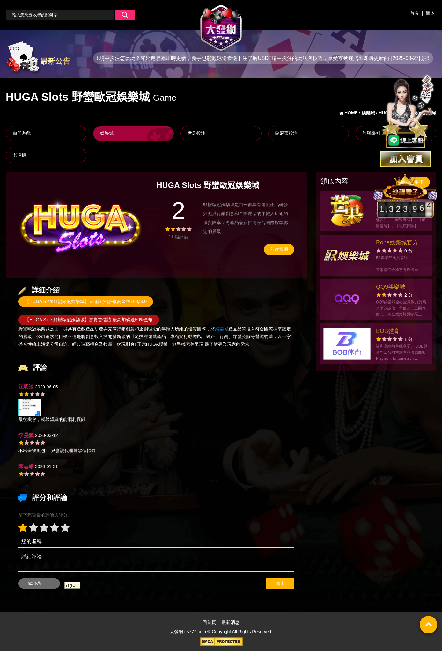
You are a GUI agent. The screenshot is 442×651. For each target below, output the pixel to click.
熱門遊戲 (22, 133)
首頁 (414, 13)
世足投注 (196, 133)
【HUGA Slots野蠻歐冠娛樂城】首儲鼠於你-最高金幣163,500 (86, 301)
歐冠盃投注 (286, 133)
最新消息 (230, 622)
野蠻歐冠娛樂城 (34, 328)
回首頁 (209, 622)
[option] (80, 224)
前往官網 (279, 249)
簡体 (430, 13)
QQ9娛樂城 (390, 287)
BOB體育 (388, 331)
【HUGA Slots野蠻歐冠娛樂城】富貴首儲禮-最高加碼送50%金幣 (89, 319)
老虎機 (19, 155)
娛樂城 (107, 133)
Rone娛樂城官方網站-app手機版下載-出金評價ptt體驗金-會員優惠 (400, 243)
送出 (280, 583)
